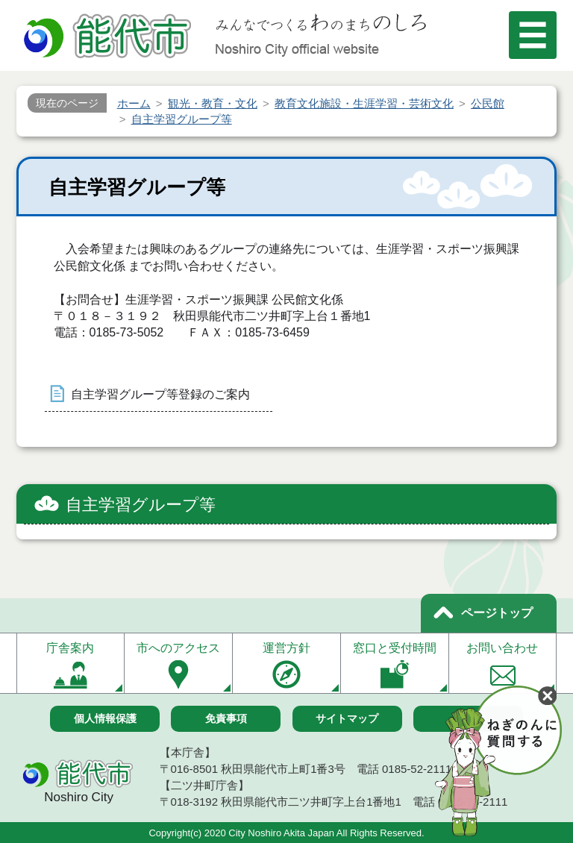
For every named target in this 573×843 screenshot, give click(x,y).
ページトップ (497, 613)
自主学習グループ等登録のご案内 (160, 394)
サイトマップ (347, 718)
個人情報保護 (105, 718)
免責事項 (226, 718)
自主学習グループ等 (141, 504)
